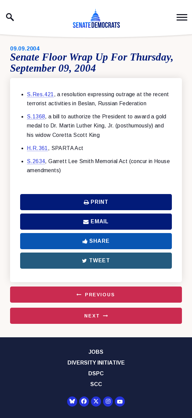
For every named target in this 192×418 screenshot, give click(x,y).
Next (92, 315)
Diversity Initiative (96, 363)
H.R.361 (37, 148)
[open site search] (10, 17)
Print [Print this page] (96, 202)
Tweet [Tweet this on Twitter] (96, 260)
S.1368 (36, 116)
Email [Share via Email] (96, 221)
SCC (96, 384)
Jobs (96, 352)
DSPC (96, 373)
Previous (100, 294)
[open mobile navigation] (182, 17)
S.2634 (36, 161)
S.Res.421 (40, 94)
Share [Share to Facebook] (96, 241)
